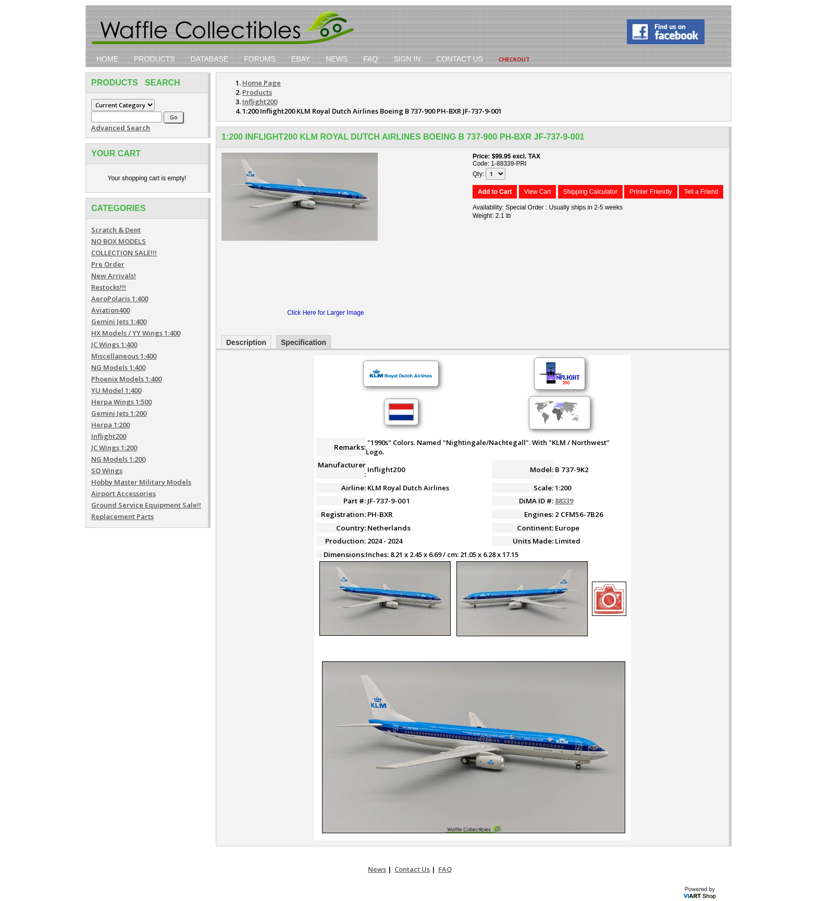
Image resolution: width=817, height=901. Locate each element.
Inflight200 (108, 436)
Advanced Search (120, 127)
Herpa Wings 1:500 (121, 401)
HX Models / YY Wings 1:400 (135, 333)
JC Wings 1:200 (114, 447)
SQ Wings (106, 470)
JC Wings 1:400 (114, 344)
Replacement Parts (122, 516)
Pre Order (108, 264)
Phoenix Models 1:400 (126, 379)
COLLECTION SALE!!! (124, 252)
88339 (564, 500)
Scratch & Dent (116, 229)
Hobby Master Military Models (141, 482)
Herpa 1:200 (110, 424)
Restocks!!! (108, 287)
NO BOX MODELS (118, 241)
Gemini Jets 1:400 (118, 321)
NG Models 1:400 (118, 367)
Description (246, 342)
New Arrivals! (113, 275)
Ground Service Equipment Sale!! (146, 505)
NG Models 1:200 (118, 459)
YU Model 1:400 (116, 390)
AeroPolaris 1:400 (119, 298)
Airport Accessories (123, 493)
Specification (303, 342)
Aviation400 (110, 310)
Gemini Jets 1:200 (118, 413)
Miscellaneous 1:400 (123, 356)
